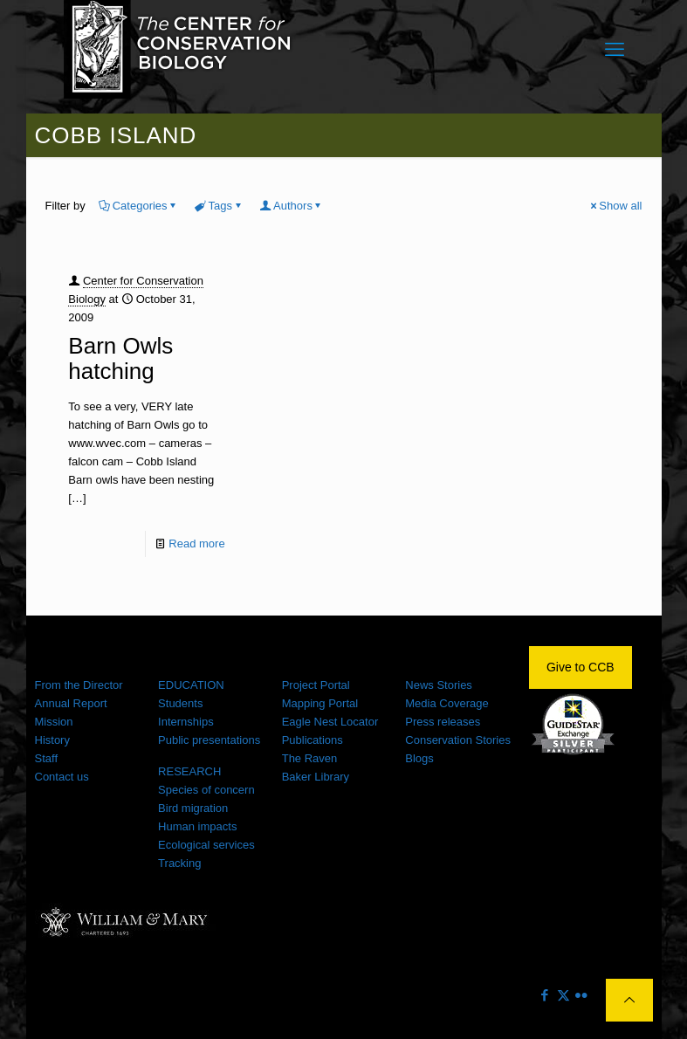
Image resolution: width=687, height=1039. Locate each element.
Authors (291, 205)
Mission (54, 721)
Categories (139, 205)
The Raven (310, 758)
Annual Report (71, 703)
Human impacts (197, 826)
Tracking (179, 863)
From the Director (79, 685)
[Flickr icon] (581, 994)
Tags (219, 205)
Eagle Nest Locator (330, 721)
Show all (614, 205)
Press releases (442, 721)
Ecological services (206, 844)
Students (180, 703)
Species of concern (206, 789)
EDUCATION (191, 685)
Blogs (419, 758)
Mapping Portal (320, 703)
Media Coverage (446, 703)
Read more (196, 543)
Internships (186, 721)
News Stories (438, 685)
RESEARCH (189, 771)
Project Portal (316, 685)
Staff (46, 758)
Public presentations (209, 740)
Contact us (62, 776)
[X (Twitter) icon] (563, 994)
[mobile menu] (614, 50)
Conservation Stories (458, 740)
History (52, 740)
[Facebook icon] (545, 994)
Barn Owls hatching (120, 358)
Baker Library (315, 776)
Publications (312, 740)
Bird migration (193, 808)
